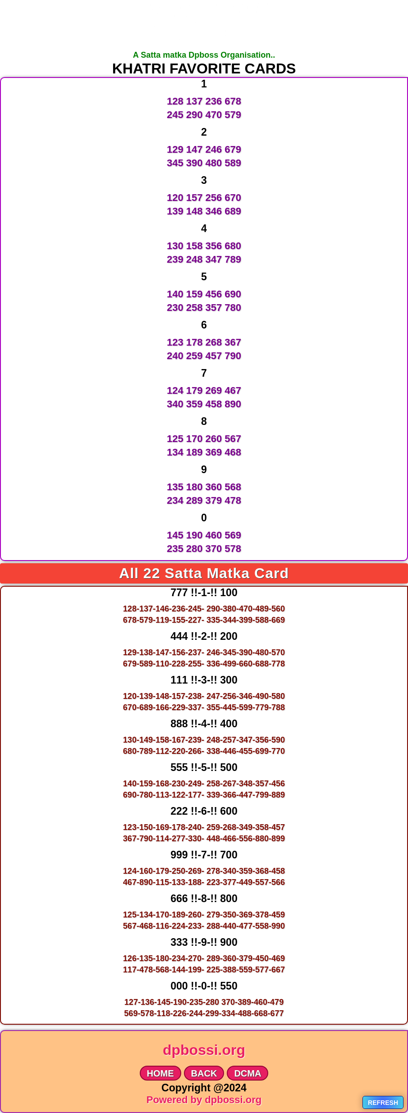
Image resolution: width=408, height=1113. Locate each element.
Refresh (383, 1102)
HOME (160, 1073)
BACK (204, 1073)
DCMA (247, 1073)
